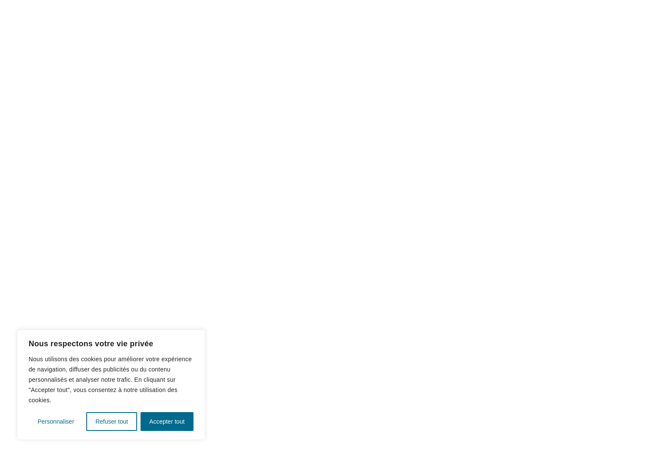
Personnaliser (56, 421)
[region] (111, 385)
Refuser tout (111, 421)
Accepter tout (167, 421)
